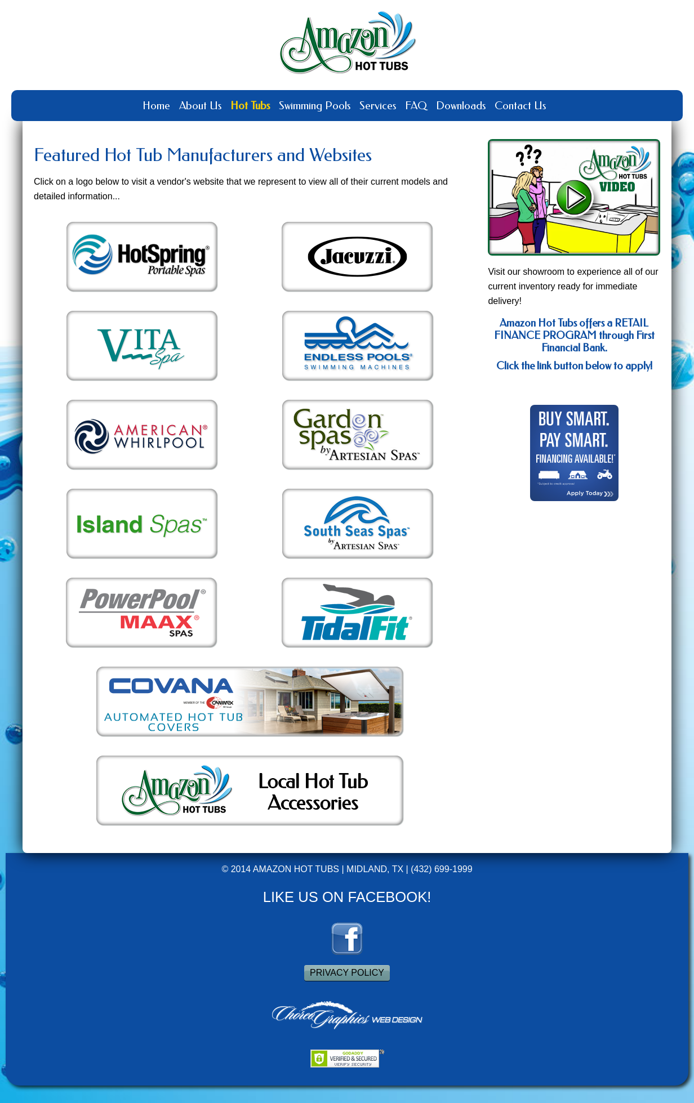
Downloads (461, 105)
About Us (200, 105)
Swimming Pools (314, 105)
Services (377, 105)
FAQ (416, 105)
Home (156, 105)
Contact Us (520, 105)
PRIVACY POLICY (347, 972)
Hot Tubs (250, 105)
